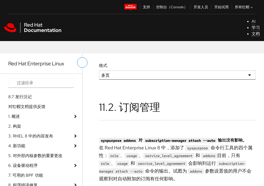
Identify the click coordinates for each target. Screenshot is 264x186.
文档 (256, 33)
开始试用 (221, 7)
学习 (256, 27)
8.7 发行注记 (20, 96)
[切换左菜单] (82, 62)
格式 (103, 65)
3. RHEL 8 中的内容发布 (30, 136)
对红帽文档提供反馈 (26, 106)
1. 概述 (14, 116)
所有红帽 (244, 7)
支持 (146, 7)
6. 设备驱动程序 (23, 165)
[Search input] (41, 83)
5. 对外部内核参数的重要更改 (35, 155)
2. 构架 (14, 126)
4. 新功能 (16, 146)
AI (253, 21)
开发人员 (201, 7)
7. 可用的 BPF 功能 (25, 175)
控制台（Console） (171, 7)
